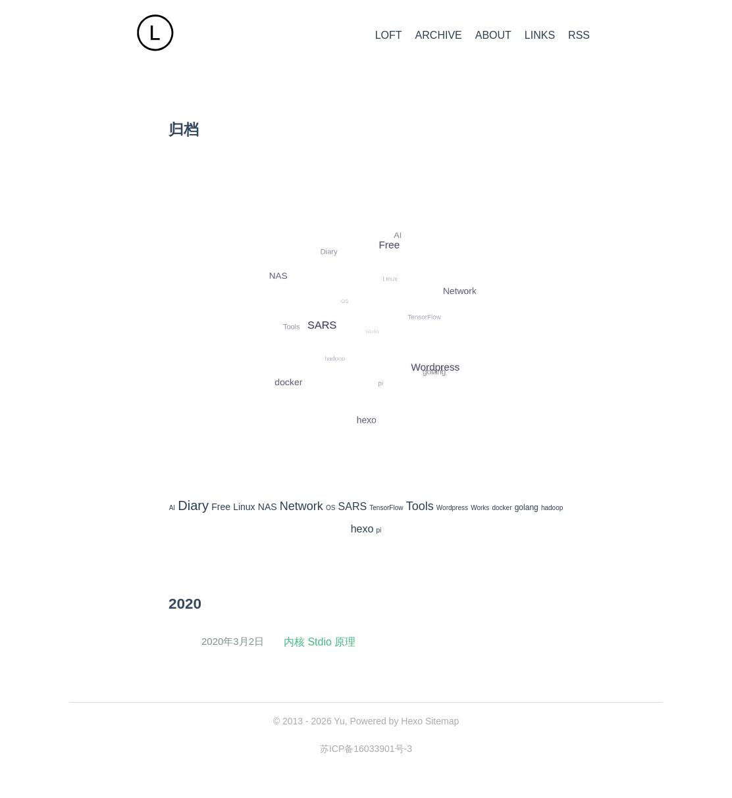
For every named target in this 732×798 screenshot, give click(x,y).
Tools (420, 506)
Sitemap (442, 721)
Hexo (412, 721)
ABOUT (493, 35)
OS (330, 507)
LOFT (388, 35)
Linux (244, 507)
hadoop (552, 507)
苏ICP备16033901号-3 (366, 748)
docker (502, 507)
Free (220, 507)
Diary (193, 505)
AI (172, 507)
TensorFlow (386, 507)
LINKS (540, 35)
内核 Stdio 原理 (319, 641)
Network (301, 506)
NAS (267, 507)
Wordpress (452, 507)
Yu (339, 721)
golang (526, 507)
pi (379, 530)
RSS (579, 35)
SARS (352, 506)
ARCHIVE (438, 35)
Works (480, 507)
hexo (362, 528)
